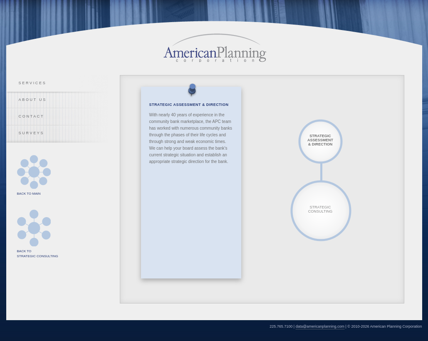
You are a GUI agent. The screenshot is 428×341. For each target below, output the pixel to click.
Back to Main (34, 172)
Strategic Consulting (320, 209)
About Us (33, 100)
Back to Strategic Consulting (34, 228)
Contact (32, 116)
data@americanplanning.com (320, 326)
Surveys (32, 133)
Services (33, 83)
